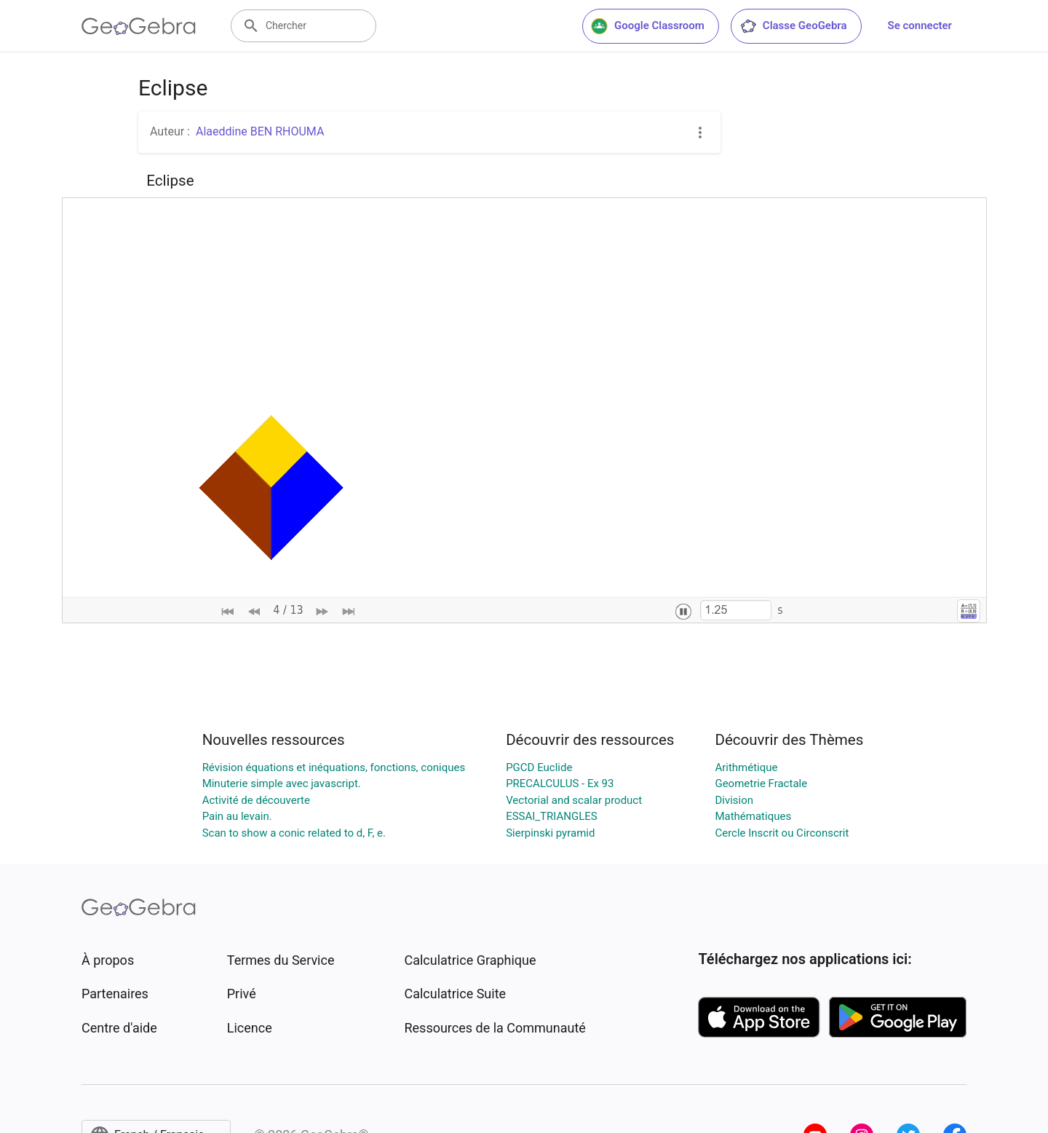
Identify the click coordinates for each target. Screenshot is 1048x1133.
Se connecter (920, 25)
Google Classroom (647, 26)
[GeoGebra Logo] (139, 26)
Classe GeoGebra (793, 26)
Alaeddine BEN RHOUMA (260, 131)
